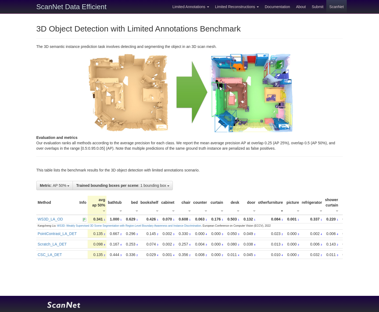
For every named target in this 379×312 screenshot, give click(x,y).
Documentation (277, 7)
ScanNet (336, 7)
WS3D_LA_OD (50, 219)
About (301, 7)
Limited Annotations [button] (191, 7)
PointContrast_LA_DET (57, 234)
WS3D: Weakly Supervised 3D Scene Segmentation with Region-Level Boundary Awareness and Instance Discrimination (129, 225)
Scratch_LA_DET (52, 244)
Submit (318, 7)
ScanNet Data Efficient (71, 7)
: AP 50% (54, 185)
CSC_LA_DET (50, 255)
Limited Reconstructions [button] (237, 7)
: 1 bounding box (122, 185)
